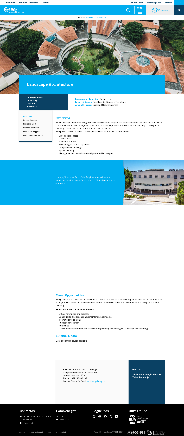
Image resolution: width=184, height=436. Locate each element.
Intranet (168, 2)
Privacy (22, 432)
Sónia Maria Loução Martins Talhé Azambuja (146, 376)
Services (45, 2)
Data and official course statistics (71, 340)
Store (178, 3)
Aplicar (128, 10)
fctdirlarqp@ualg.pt (95, 381)
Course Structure (30, 120)
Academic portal (154, 2)
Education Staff (29, 124)
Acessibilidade (61, 432)
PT (179, 10)
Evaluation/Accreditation (33, 135)
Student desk (137, 2)
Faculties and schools (28, 2)
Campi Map (64, 419)
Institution (10, 2)
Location (62, 416)
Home (83, 17)
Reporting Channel (36, 432)
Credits (49, 432)
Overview (27, 116)
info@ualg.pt (28, 423)
